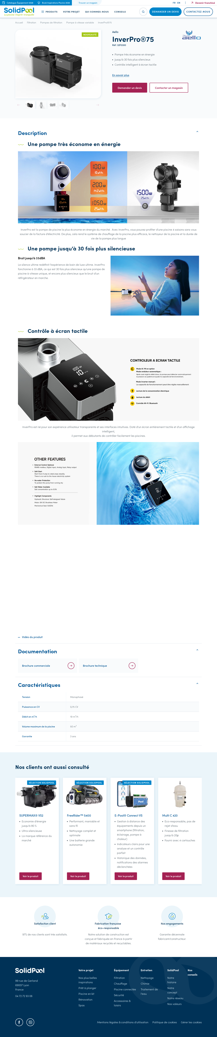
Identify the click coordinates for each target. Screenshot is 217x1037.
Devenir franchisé (205, 2)
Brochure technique (95, 665)
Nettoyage (147, 978)
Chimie (145, 983)
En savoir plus (120, 75)
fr (174, 2)
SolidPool (173, 970)
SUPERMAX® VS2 (31, 815)
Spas (81, 1005)
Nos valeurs (174, 1004)
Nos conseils (192, 972)
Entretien (146, 970)
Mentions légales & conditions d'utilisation (122, 1022)
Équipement (121, 970)
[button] (18, 105)
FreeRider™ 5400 (79, 815)
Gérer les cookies (191, 1022)
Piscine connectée (125, 989)
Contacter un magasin (169, 88)
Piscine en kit (86, 993)
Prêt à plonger (87, 988)
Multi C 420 (170, 815)
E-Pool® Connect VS (128, 815)
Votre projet (71, 11)
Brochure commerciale (36, 665)
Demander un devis (130, 88)
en (178, 2)
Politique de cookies (164, 1022)
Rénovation (85, 999)
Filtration (119, 978)
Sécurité (119, 995)
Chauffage (120, 983)
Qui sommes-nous (97, 11)
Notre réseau (175, 998)
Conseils (120, 11)
